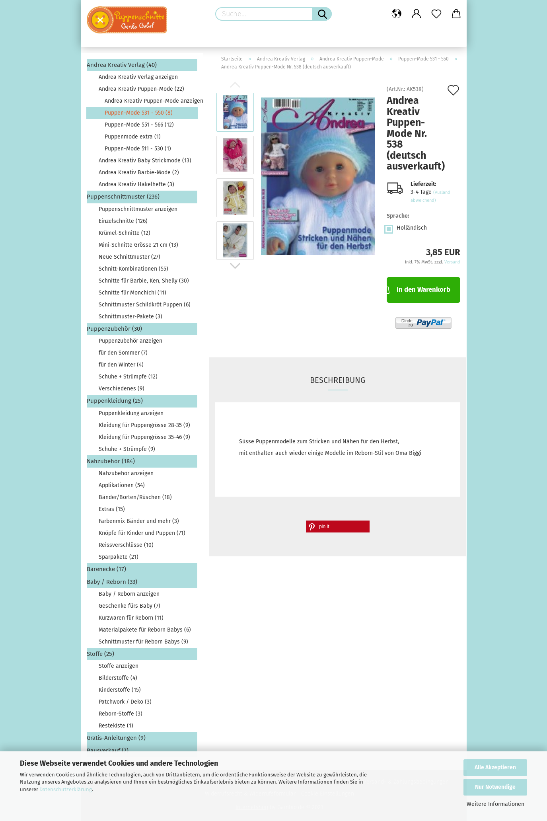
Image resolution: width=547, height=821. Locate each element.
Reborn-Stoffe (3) (120, 713)
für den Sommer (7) (123, 352)
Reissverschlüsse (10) (126, 545)
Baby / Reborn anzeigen (129, 594)
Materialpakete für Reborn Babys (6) (145, 629)
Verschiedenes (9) (121, 388)
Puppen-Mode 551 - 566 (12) (139, 124)
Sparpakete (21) (118, 557)
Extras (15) (112, 509)
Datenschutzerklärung (65, 789)
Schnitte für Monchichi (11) (132, 292)
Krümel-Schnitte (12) (124, 233)
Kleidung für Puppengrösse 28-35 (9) (144, 425)
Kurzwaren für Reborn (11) (131, 617)
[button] (338, 526)
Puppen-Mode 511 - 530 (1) (138, 148)
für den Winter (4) (121, 364)
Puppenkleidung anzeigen (131, 413)
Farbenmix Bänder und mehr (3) (139, 521)
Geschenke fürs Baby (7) (129, 606)
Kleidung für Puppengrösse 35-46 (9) (144, 437)
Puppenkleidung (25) (115, 400)
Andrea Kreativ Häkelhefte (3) (136, 184)
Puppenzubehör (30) (114, 328)
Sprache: (398, 216)
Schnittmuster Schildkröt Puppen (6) (145, 304)
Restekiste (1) (116, 725)
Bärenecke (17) (106, 569)
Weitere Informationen (495, 804)
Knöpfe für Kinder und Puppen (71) (142, 533)
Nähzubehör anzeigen (126, 473)
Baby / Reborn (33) (112, 581)
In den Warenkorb (418, 289)
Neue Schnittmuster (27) (129, 257)
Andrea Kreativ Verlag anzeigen (138, 77)
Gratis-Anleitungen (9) (116, 737)
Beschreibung (338, 380)
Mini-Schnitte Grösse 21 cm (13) (138, 245)
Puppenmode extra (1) (133, 136)
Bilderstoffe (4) (118, 678)
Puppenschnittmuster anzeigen (138, 209)
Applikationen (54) (122, 485)
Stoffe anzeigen (118, 666)
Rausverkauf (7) (107, 750)
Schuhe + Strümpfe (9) (127, 449)
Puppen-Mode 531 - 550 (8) (139, 112)
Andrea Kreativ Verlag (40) (122, 64)
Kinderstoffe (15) (120, 689)
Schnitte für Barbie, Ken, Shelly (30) (144, 280)
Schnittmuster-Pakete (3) (130, 316)
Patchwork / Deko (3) (125, 701)
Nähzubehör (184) (111, 461)
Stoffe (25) (100, 653)
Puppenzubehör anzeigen (130, 340)
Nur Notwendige (495, 787)
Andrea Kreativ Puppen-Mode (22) (141, 89)
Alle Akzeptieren (495, 767)
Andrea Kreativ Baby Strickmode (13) (145, 160)
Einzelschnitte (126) (123, 221)
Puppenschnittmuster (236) (123, 196)
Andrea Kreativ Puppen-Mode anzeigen (151, 101)
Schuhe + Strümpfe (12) (128, 376)
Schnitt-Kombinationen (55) (133, 268)
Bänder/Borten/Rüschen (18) (135, 497)
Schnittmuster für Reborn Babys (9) (143, 641)
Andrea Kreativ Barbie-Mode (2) (139, 172)
